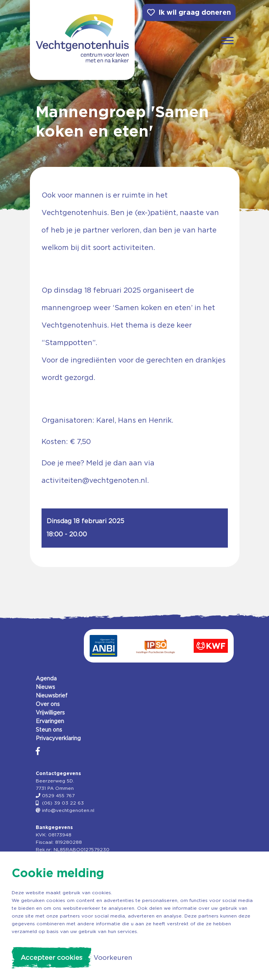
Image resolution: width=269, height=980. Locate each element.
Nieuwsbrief (52, 695)
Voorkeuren (113, 957)
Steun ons (49, 730)
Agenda (46, 678)
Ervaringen (50, 721)
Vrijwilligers (50, 712)
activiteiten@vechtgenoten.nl (94, 480)
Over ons (48, 704)
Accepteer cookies (51, 957)
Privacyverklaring (58, 738)
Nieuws (45, 687)
